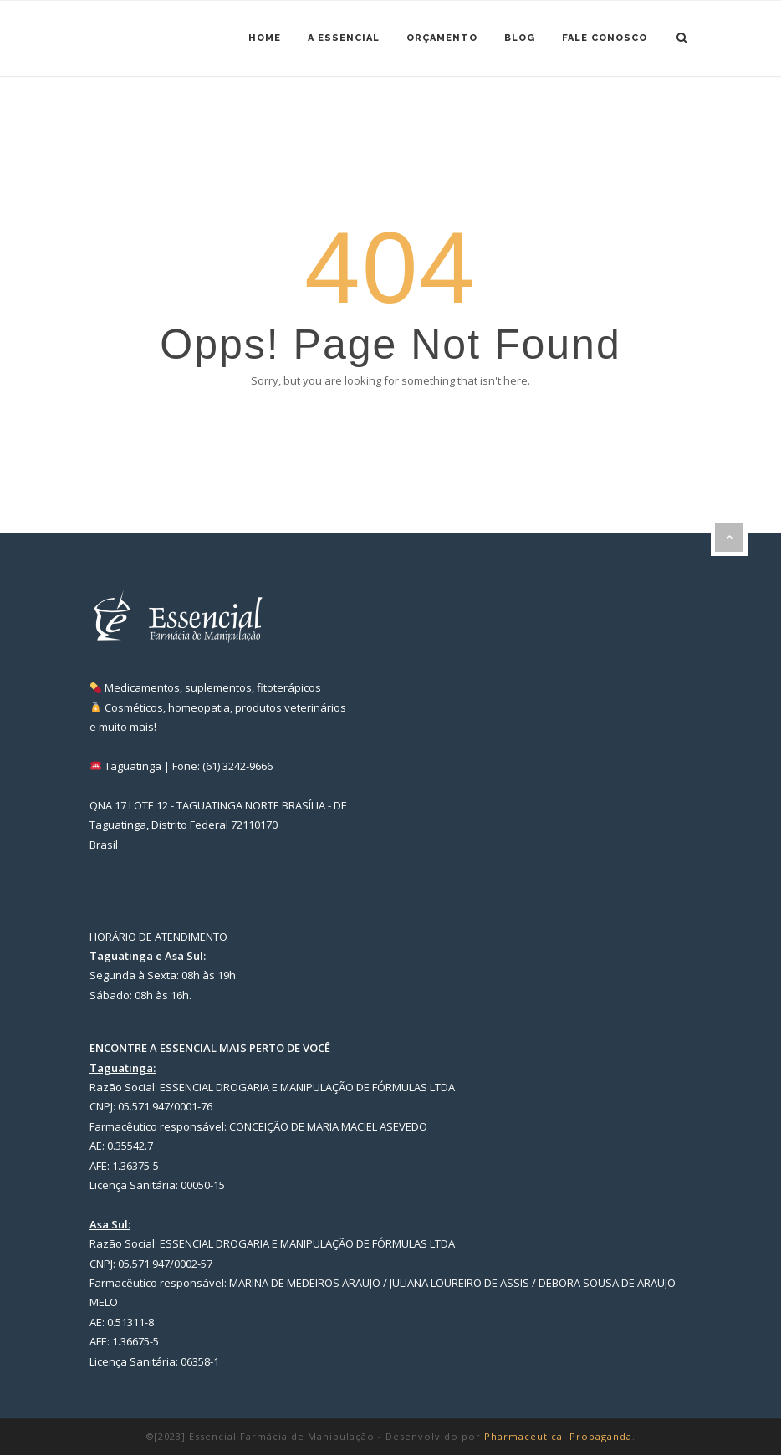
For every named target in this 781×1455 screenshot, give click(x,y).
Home (264, 38)
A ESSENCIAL (344, 38)
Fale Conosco (604, 38)
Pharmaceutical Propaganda (558, 1436)
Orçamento (441, 38)
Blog (519, 38)
